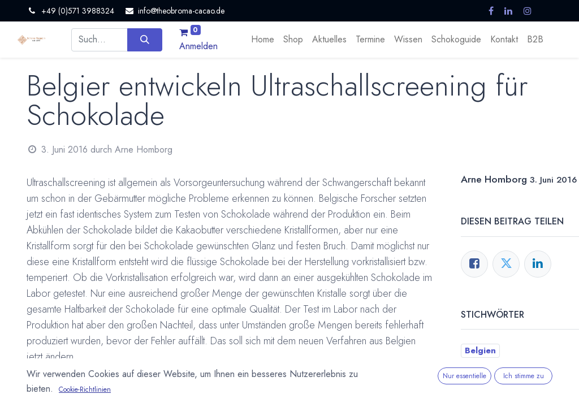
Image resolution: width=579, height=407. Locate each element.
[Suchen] (144, 39)
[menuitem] (263, 39)
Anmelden (198, 46)
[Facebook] (474, 264)
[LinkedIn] (537, 264)
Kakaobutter (490, 379)
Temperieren (491, 394)
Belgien (480, 350)
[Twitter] (506, 264)
